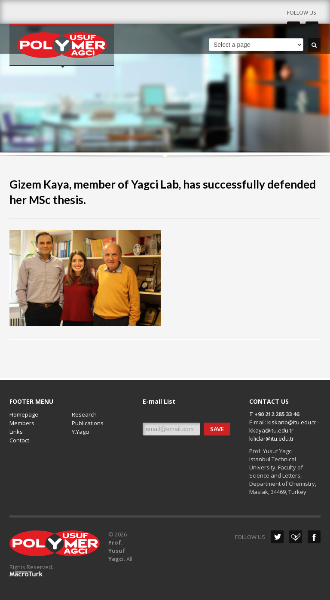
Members (21, 423)
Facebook (314, 536)
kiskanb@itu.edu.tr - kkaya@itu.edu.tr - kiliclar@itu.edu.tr (284, 430)
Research (84, 414)
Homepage (23, 414)
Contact (19, 440)
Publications (88, 423)
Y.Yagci (80, 432)
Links (16, 432)
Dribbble (295, 536)
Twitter (277, 536)
